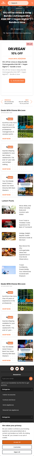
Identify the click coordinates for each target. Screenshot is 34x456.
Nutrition (9, 33)
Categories (6, 389)
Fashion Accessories (9, 395)
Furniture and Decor (9, 400)
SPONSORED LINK (6, 113)
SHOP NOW (6, 309)
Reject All (17, 452)
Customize (17, 447)
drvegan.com (18, 29)
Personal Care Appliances (21, 33)
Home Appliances (8, 405)
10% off (29, 44)
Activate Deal (18, 81)
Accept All (17, 442)
